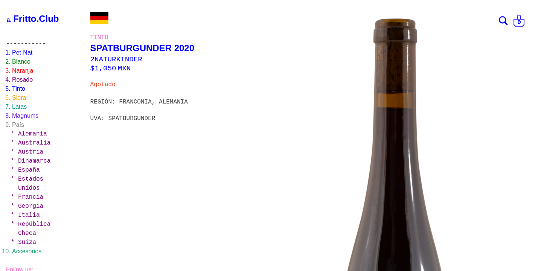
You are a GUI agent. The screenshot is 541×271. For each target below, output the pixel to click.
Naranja (22, 70)
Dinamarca (34, 161)
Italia (29, 215)
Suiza (27, 242)
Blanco (21, 61)
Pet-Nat (22, 52)
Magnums (25, 116)
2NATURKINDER (116, 59)
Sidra (19, 97)
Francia (30, 197)
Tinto (18, 88)
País (18, 125)
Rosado (22, 79)
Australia (34, 143)
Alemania (32, 134)
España (29, 170)
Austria (30, 152)
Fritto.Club (36, 19)
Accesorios (26, 251)
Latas (19, 107)
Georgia (30, 206)
